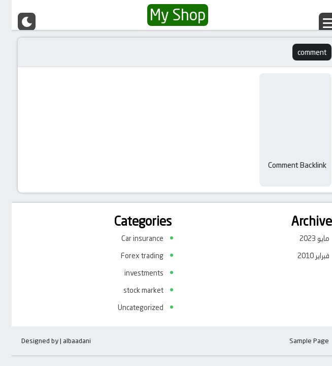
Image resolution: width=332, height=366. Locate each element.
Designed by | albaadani (44, 341)
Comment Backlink (285, 165)
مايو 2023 (303, 238)
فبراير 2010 (302, 255)
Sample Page (297, 341)
